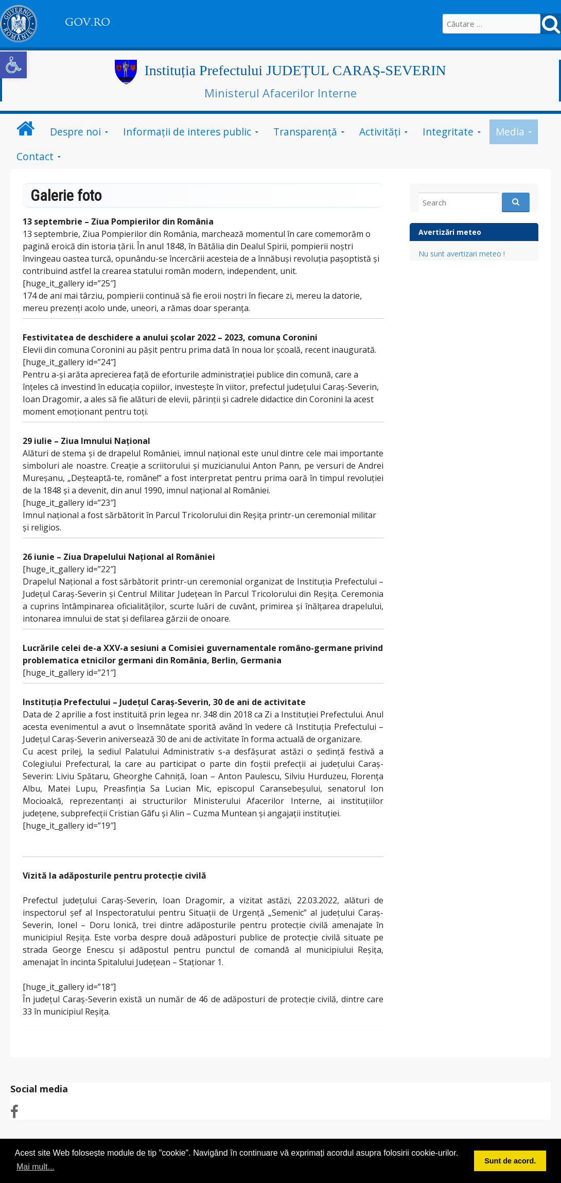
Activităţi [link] (379, 132)
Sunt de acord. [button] (510, 1161)
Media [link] (510, 132)
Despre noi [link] (75, 132)
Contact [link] (35, 156)
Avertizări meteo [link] (449, 232)
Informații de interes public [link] (187, 132)
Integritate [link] (448, 132)
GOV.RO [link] (87, 22)
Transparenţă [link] (305, 132)
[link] (13, 65)
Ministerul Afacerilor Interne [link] (280, 92)
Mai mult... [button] (35, 1166)
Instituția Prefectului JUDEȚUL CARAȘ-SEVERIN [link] (295, 70)
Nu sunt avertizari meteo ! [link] (461, 254)
